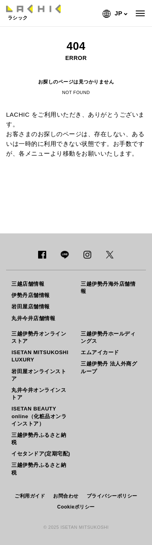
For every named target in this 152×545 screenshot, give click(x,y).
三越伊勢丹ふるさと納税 (38, 438)
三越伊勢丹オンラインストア (38, 337)
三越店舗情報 (27, 284)
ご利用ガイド (30, 496)
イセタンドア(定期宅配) (40, 454)
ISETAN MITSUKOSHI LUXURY (39, 356)
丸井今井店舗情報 (33, 318)
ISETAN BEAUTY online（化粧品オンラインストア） (38, 416)
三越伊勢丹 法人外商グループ (109, 367)
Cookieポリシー (76, 507)
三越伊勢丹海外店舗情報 (108, 287)
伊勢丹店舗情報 (30, 295)
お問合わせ (66, 496)
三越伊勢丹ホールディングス (108, 337)
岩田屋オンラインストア (38, 375)
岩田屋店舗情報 (30, 306)
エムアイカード (100, 352)
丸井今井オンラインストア (38, 393)
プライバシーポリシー (112, 496)
